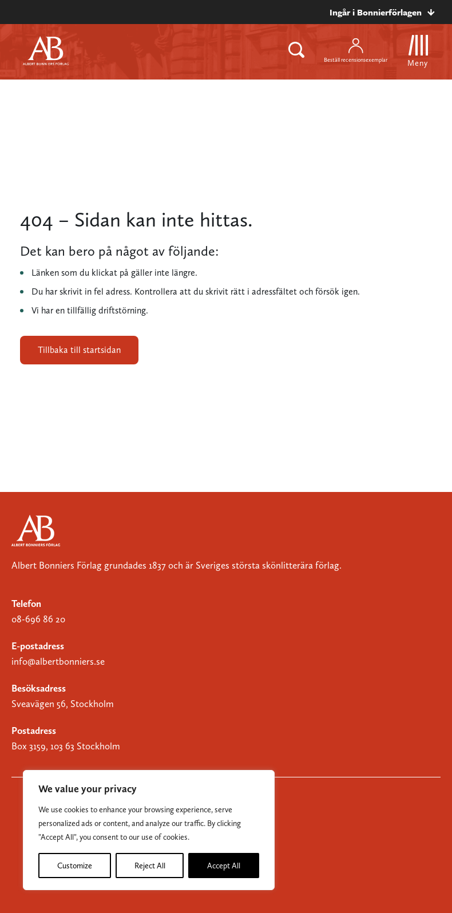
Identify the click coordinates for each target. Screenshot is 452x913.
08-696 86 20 (38, 619)
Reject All (149, 865)
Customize (74, 865)
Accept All (223, 865)
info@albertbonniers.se (58, 661)
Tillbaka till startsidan (79, 349)
